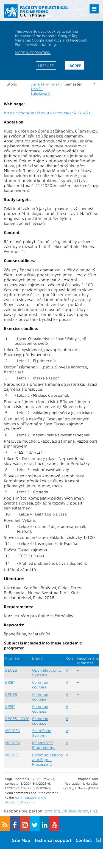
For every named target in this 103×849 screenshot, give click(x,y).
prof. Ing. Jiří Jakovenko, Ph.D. (71, 810)
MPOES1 (12, 754)
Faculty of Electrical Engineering (44, 9)
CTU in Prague (32, 15)
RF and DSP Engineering (43, 745)
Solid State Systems (41, 733)
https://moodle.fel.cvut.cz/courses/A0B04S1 (47, 112)
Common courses (40, 684)
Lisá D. (36, 88)
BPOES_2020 (17, 718)
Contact (84, 840)
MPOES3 (12, 730)
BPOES (11, 694)
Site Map (21, 840)
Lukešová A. (41, 93)
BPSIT (10, 706)
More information (33, 52)
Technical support (52, 840)
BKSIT (10, 682)
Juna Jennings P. (46, 84)
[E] (98, 840)
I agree (74, 65)
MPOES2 (12, 742)
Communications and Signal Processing (47, 759)
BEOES (11, 670)
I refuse (46, 65)
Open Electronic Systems (46, 672)
